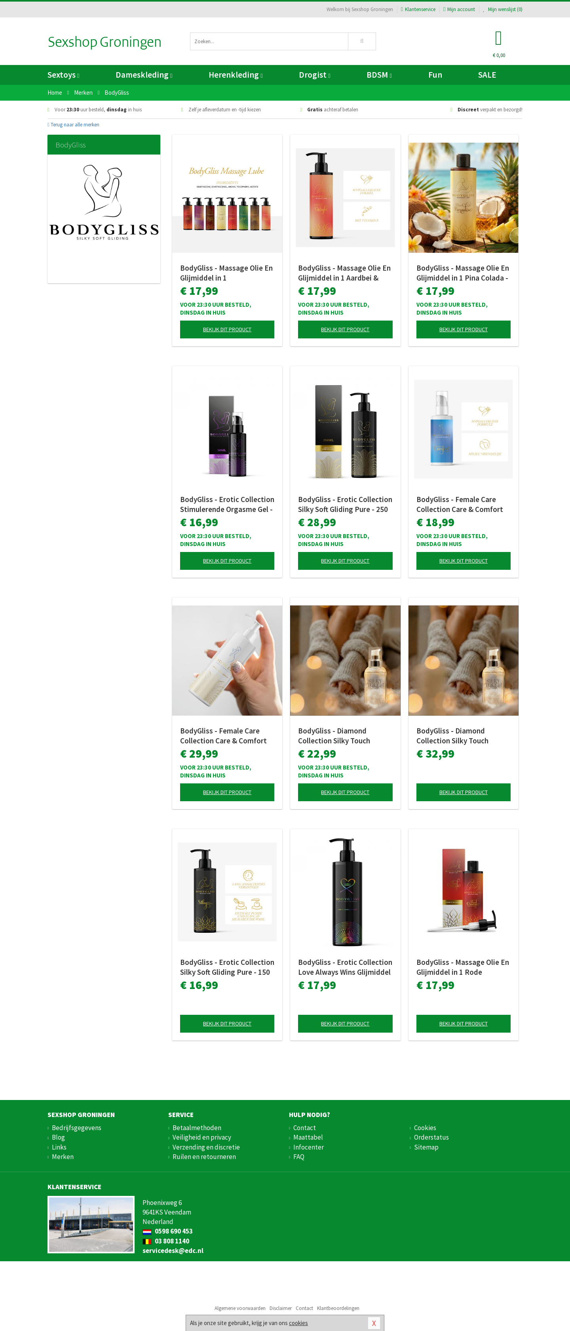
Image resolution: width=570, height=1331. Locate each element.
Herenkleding (235, 74)
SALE (487, 74)
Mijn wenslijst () (502, 9)
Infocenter (308, 1147)
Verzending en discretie (206, 1147)
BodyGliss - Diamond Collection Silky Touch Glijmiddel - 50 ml (334, 736)
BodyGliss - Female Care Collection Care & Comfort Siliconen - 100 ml (459, 504)
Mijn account (459, 9)
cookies (298, 1323)
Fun (435, 74)
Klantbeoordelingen (338, 1308)
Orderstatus (431, 1137)
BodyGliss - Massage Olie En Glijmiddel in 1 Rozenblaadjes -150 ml (226, 273)
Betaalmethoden (197, 1127)
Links (59, 1147)
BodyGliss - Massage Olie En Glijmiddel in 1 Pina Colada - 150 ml (462, 273)
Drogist (314, 74)
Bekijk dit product (227, 329)
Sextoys (63, 74)
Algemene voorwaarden (240, 1308)
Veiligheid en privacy (202, 1137)
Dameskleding (144, 74)
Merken (63, 1156)
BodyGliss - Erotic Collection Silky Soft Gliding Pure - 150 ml (227, 967)
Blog (58, 1137)
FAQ (298, 1156)
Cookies (425, 1127)
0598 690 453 (167, 1231)
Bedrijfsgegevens (76, 1127)
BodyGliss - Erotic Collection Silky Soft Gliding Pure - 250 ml (345, 504)
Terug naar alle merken (73, 124)
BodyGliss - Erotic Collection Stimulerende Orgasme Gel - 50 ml (227, 504)
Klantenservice (418, 9)
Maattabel (308, 1137)
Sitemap (426, 1147)
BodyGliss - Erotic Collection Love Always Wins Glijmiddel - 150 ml (345, 967)
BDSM (379, 74)
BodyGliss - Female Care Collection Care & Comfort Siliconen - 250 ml (223, 736)
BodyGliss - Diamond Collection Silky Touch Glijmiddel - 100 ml (452, 736)
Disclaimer (281, 1308)
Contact (304, 1127)
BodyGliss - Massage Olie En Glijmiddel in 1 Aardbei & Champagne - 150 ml (344, 273)
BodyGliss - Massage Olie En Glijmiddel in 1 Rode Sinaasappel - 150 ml (462, 967)
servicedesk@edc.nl (172, 1250)
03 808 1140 (165, 1241)
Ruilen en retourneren (204, 1156)
